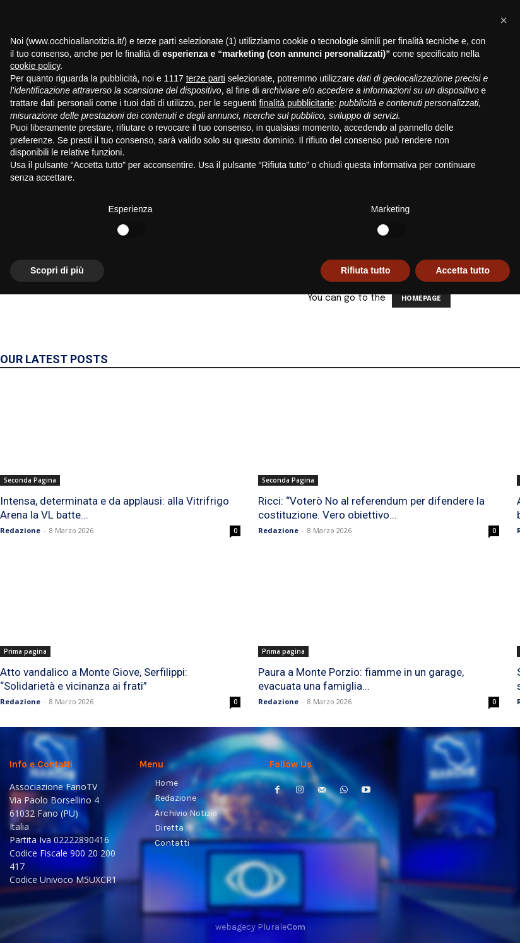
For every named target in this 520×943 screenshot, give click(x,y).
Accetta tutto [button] (462, 918)
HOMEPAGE (421, 299)
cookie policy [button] (35, 714)
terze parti (205, 726)
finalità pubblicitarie (296, 752)
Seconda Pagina (30, 480)
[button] (495, 161)
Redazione (20, 530)
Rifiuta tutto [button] (366, 918)
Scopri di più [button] (57, 918)
